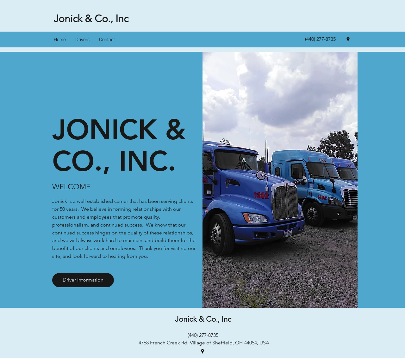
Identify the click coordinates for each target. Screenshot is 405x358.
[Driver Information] (83, 280)
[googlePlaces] (348, 39)
